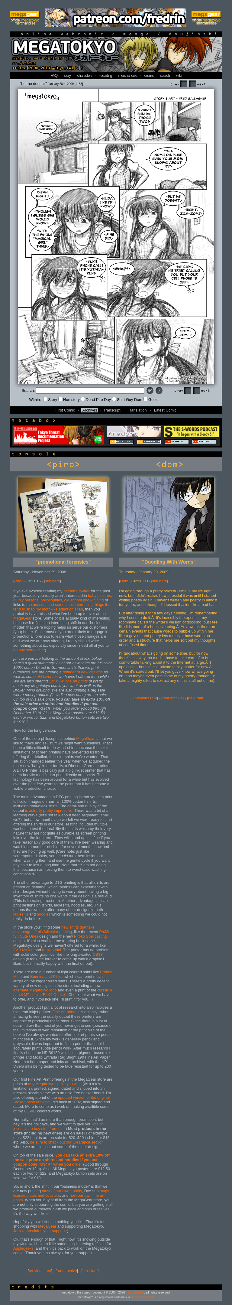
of (78, 672)
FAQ (54, 75)
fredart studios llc (142, 1297)
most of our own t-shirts (62, 1191)
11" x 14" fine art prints (68, 681)
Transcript (111, 410)
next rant (90, 1270)
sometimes (64, 604)
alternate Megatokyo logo (35, 990)
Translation (137, 410)
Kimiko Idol (51, 950)
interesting (83, 604)
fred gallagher (135, 1292)
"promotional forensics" (63, 562)
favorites (50, 676)
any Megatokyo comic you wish (55, 1084)
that (108, 604)
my (38, 609)
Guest (151, 399)
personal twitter (76, 591)
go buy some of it (28, 650)
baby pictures (99, 595)
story (67, 75)
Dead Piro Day (96, 399)
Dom (124, 581)
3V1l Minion (23, 950)
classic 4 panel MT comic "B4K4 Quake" (62, 992)
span (79, 609)
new (84, 672)
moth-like (50, 609)
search (164, 75)
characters (84, 75)
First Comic (65, 410)
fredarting (105, 75)
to (23, 609)
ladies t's (20, 914)
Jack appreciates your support (39, 1231)
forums (148, 75)
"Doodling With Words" (168, 562)
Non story (69, 399)
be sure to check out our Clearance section (66, 1142)
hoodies (43, 914)
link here (52, 581)
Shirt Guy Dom (127, 399)
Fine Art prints (64, 1012)
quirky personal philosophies (37, 600)
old (39, 676)
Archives (89, 410)
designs (96, 672)
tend (17, 609)
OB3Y (97, 954)
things (99, 604)
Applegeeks (23, 1248)
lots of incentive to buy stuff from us (58, 1126)
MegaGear (22, 618)
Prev (178, 84)
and (50, 604)
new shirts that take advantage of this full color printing (54, 929)
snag (30, 609)
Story (50, 399)
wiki (178, 75)
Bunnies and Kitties (46, 976)
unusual (40, 604)
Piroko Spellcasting (90, 936)
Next (197, 84)
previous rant (40, 1270)
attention (66, 609)
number (69, 672)
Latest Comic (165, 410)
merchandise (127, 75)
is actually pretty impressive (48, 810)
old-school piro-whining (84, 600)
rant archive (67, 1270)
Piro (17, 581)
